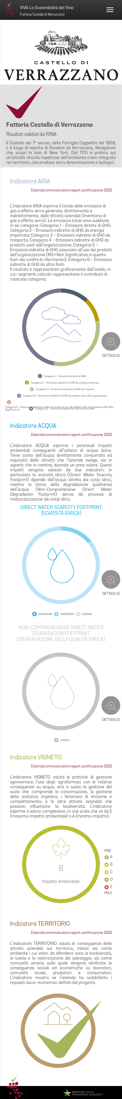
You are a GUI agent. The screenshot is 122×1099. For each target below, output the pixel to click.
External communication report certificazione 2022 (71, 190)
